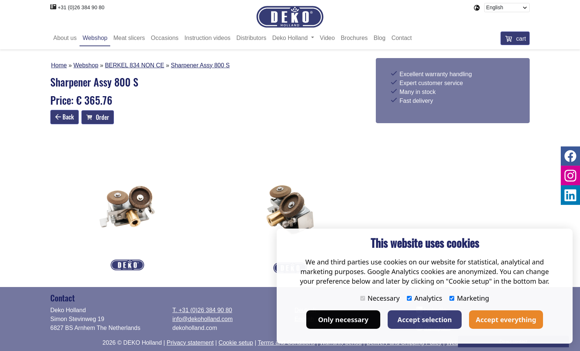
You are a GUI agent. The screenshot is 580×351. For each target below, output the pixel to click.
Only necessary (343, 319)
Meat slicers (129, 38)
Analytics (424, 298)
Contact (401, 38)
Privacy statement (189, 343)
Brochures (354, 38)
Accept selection (425, 319)
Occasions (165, 38)
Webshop (94, 38)
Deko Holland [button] (291, 38)
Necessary (380, 298)
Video (327, 38)
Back (64, 116)
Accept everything (506, 319)
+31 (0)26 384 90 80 (81, 7)
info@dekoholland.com (202, 319)
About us (65, 38)
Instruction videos (208, 38)
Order (97, 117)
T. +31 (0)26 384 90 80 (202, 310)
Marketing (469, 298)
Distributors (251, 38)
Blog (379, 38)
